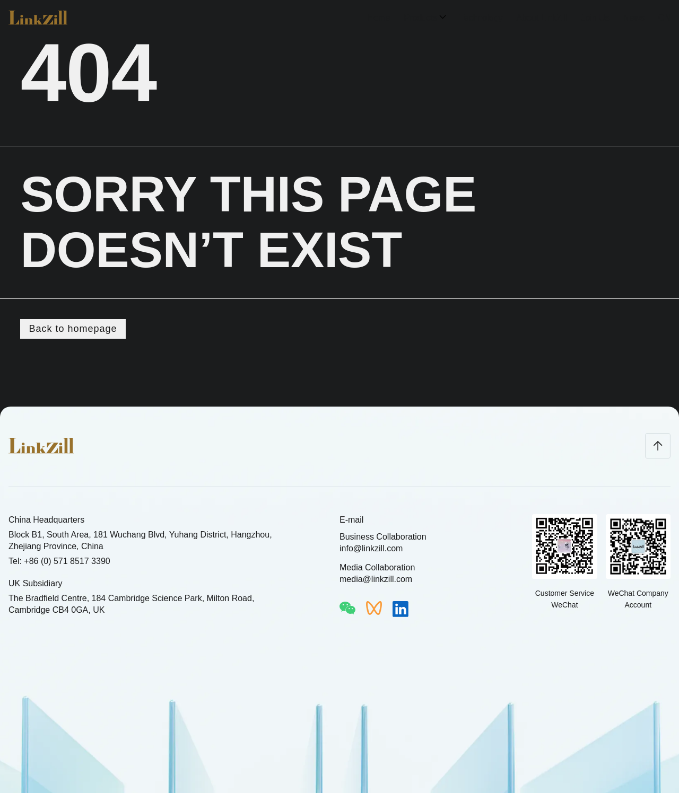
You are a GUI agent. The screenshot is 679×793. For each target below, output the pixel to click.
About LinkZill (541, 17)
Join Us (595, 17)
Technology (481, 17)
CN (664, 17)
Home (379, 17)
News (634, 17)
